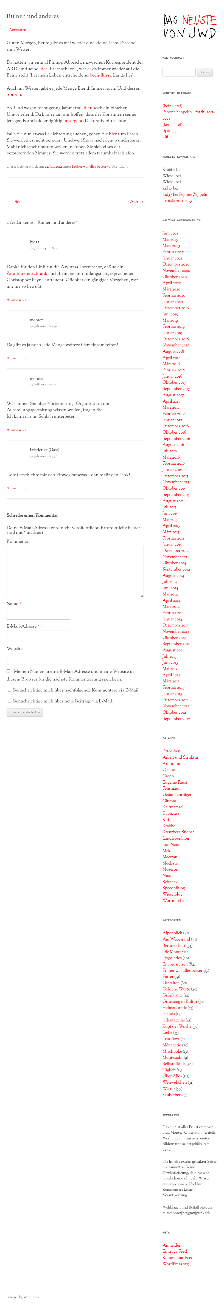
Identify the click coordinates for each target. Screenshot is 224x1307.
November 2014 (176, 557)
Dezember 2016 (176, 426)
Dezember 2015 (175, 476)
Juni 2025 (170, 233)
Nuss (167, 876)
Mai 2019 (170, 321)
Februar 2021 (173, 252)
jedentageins (174, 1020)
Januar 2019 (172, 333)
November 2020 (176, 271)
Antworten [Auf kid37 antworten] (15, 299)
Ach (137, 202)
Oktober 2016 (174, 433)
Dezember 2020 (176, 264)
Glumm (169, 801)
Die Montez (173, 952)
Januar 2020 (173, 302)
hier (88, 108)
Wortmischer (174, 901)
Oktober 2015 (174, 488)
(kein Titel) (172, 106)
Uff (166, 137)
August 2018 (173, 352)
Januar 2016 (172, 470)
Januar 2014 (172, 619)
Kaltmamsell (173, 807)
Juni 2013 (170, 663)
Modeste (170, 863)
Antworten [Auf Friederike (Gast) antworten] (15, 488)
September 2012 (176, 719)
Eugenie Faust (175, 783)
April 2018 (172, 358)
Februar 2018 (174, 370)
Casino (169, 770)
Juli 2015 (169, 507)
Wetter (169, 1089)
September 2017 (176, 389)
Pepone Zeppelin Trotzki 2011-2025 (186, 198)
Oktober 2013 (174, 638)
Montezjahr (173, 1058)
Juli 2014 (170, 582)
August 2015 (173, 501)
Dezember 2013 (175, 625)
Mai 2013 (170, 669)
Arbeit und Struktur (180, 758)
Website (15, 649)
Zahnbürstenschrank (27, 273)
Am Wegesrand (176, 939)
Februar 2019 (174, 327)
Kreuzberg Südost (178, 832)
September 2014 (176, 569)
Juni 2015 (170, 513)
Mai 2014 (170, 594)
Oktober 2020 (175, 277)
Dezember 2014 (176, 551)
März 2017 (171, 408)
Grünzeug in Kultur (180, 1002)
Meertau (170, 857)
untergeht (73, 121)
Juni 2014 (170, 588)
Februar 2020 (174, 296)
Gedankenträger (177, 795)
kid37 (34, 242)
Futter (168, 977)
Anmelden (172, 1246)
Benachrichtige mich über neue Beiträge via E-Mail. (63, 701)
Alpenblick (172, 933)
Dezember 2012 (176, 700)
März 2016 (171, 458)
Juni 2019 (170, 314)
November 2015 (176, 482)
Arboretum (173, 764)
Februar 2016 (174, 464)
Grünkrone (173, 995)
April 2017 (172, 402)
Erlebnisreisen (175, 964)
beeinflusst (100, 75)
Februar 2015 (173, 538)
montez (36, 320)
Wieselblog (172, 894)
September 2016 (176, 439)
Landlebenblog (176, 838)
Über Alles (172, 1076)
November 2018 (176, 345)
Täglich (169, 1070)
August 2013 (173, 650)
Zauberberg (173, 1095)
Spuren (14, 95)
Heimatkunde (175, 1008)
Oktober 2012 (174, 713)
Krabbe (169, 826)
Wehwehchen (175, 1083)
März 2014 (171, 607)
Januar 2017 (172, 420)
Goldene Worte (176, 989)
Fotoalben (171, 751)
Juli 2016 (170, 451)
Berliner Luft (174, 946)
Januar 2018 (172, 377)
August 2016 (173, 445)
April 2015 (171, 526)
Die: (13, 202)
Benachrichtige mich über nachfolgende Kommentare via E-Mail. (76, 690)
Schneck (170, 882)
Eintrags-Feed (175, 1252)
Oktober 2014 (174, 563)
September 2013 (176, 644)
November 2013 (176, 632)
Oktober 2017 (174, 383)
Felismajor (172, 789)
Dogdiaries (172, 958)
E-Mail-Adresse (23, 626)
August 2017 (173, 395)
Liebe (167, 1033)
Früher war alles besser (89, 166)
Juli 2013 (170, 657)
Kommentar (18, 541)
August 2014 (173, 576)
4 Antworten (16, 30)
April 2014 (172, 601)
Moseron (170, 869)
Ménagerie (172, 1045)
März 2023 (171, 246)
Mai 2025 (170, 240)
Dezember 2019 (176, 308)
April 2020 (172, 283)
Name (14, 604)
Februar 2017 (174, 414)
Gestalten (171, 983)
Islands (169, 1014)
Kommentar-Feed (178, 1258)
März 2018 (171, 364)
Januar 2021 (172, 258)
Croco (168, 776)
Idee (43, 69)
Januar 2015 (172, 544)
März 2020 (171, 289)
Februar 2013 (173, 688)
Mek (166, 851)
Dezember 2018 (176, 339)
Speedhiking (174, 888)
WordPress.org (176, 1264)
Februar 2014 (174, 613)
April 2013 (171, 675)
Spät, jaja (171, 131)
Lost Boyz (171, 1039)
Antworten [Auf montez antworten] (15, 358)
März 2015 (171, 532)
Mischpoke (172, 1052)
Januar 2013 (172, 694)
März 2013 (171, 681)
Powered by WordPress (23, 1297)
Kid (166, 820)
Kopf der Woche (177, 1027)
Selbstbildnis (174, 1064)
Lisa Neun (172, 845)
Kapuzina (171, 814)
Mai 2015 (170, 520)
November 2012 (176, 706)
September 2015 (176, 495)
